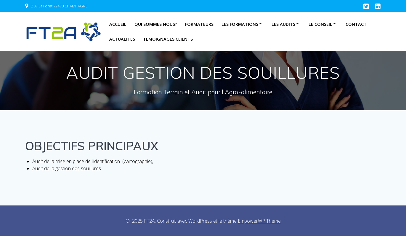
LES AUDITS (283, 24)
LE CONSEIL (320, 24)
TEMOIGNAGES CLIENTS (168, 39)
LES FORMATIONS (240, 24)
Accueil (117, 24)
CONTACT (356, 24)
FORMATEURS (199, 24)
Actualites (122, 39)
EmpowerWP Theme (259, 221)
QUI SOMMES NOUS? (155, 24)
